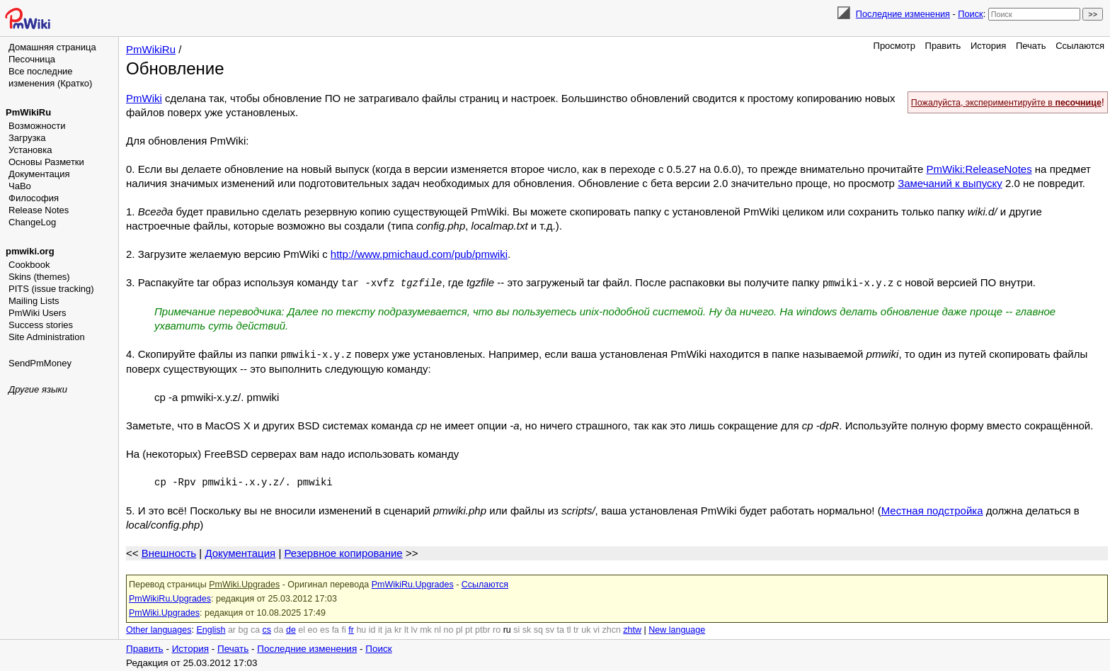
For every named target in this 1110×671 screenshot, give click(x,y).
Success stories (40, 325)
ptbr (483, 628)
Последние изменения (903, 14)
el (301, 628)
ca (255, 628)
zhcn (611, 628)
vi (596, 628)
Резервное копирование (343, 552)
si (516, 628)
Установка (30, 150)
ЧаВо (19, 186)
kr (397, 628)
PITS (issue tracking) (51, 288)
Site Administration (46, 337)
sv (549, 628)
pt (468, 628)
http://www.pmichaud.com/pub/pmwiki (419, 254)
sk (527, 628)
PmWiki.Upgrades (244, 583)
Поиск (970, 14)
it (380, 628)
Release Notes (38, 210)
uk (585, 628)
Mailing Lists (33, 300)
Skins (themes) (39, 276)
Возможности (37, 125)
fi (344, 628)
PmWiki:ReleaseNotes (978, 169)
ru (507, 628)
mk (426, 628)
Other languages (158, 628)
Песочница (31, 59)
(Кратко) (74, 83)
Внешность (169, 552)
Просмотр (894, 45)
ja (388, 628)
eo (313, 628)
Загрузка (27, 137)
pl (459, 628)
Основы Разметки (46, 162)
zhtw (632, 628)
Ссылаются (1079, 45)
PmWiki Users (37, 313)
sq (538, 628)
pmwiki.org (30, 251)
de (291, 628)
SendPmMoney (39, 363)
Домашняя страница (52, 47)
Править (943, 45)
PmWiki (144, 98)
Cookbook (29, 264)
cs (267, 628)
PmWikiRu (28, 112)
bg (243, 628)
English (210, 628)
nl (437, 628)
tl (568, 628)
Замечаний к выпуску (950, 183)
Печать (1031, 45)
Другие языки (37, 389)
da (279, 628)
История (988, 45)
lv (414, 628)
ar (232, 628)
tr (576, 628)
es (324, 628)
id (372, 628)
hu (361, 628)
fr (351, 628)
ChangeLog (32, 222)
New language (676, 628)
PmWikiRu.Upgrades (413, 583)
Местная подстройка (932, 509)
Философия (33, 198)
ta (559, 628)
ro (496, 628)
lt (406, 628)
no (449, 628)
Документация (39, 174)
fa (335, 628)
